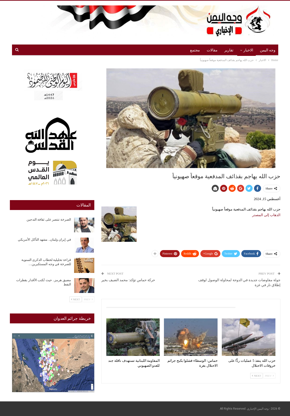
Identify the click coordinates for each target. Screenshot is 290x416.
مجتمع (195, 50)
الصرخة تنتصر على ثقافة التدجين (49, 219)
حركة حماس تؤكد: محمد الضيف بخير (128, 280)
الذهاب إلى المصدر (266, 215)
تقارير (228, 50)
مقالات (212, 50)
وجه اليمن (267, 50)
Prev (269, 375)
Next (256, 375)
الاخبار (248, 50)
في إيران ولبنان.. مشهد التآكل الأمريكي (44, 239)
